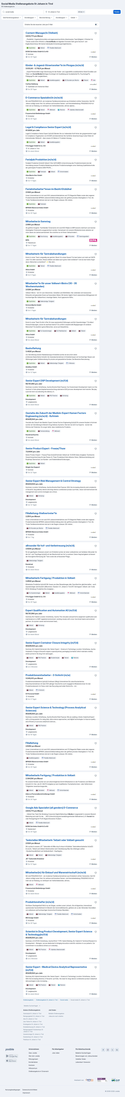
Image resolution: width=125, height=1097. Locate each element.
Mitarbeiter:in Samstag (38, 221)
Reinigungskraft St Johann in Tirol (33, 1016)
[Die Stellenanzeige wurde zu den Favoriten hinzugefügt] (96, 33)
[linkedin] (117, 1050)
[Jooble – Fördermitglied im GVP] (116, 1080)
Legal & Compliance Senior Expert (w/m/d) (48, 127)
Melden (93, 57)
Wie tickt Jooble (34, 1056)
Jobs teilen (55, 1053)
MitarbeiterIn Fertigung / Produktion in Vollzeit (50, 578)
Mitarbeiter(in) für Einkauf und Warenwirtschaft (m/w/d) (56, 872)
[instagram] (108, 1050)
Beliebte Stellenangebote (56, 1013)
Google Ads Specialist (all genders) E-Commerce (52, 807)
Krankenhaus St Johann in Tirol (33, 1037)
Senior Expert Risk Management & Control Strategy (53, 480)
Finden (117, 12)
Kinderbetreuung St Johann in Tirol (34, 1027)
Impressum (26, 1093)
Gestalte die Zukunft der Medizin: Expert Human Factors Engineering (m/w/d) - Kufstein (56, 414)
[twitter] (112, 1050)
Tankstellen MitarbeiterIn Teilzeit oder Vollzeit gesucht (55, 840)
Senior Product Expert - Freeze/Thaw (45, 448)
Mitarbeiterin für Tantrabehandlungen (46, 253)
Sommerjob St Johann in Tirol (32, 1013)
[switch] (96, 24)
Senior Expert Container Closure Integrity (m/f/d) (52, 642)
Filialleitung (32, 743)
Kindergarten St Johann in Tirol (32, 1024)
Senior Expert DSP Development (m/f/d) (47, 380)
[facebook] (103, 1050)
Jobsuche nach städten (56, 1016)
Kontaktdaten (33, 1062)
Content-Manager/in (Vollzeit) (42, 33)
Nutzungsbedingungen (12, 1090)
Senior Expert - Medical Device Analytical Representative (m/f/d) (56, 968)
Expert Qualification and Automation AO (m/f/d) (51, 610)
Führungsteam (33, 1059)
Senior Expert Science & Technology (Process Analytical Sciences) (56, 709)
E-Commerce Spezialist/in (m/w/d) (44, 97)
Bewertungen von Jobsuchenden (86, 1056)
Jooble (117, 1091)
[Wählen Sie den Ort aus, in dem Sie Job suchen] (65, 12)
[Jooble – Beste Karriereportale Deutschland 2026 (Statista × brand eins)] (102, 1080)
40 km (81, 12)
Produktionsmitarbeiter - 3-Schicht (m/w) (48, 675)
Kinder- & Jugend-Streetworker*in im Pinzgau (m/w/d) (55, 65)
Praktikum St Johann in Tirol (32, 1039)
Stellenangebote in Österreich (39, 1071)
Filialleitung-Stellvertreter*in (41, 513)
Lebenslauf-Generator (83, 1062)
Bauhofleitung (33, 348)
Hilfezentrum (33, 1068)
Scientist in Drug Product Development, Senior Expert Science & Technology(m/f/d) (59, 933)
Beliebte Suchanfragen (32, 1006)
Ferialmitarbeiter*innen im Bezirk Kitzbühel (48, 189)
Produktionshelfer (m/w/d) (40, 902)
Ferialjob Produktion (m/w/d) (41, 159)
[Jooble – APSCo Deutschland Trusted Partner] (89, 1080)
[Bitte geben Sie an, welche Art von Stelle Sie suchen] (22, 12)
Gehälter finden (81, 1059)
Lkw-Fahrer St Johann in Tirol (32, 1021)
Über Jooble (33, 1053)
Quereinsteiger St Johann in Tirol (33, 1034)
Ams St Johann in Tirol (30, 1019)
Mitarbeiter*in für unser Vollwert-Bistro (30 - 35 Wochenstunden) (51, 285)
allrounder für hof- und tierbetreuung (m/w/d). (50, 545)
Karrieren (32, 1065)
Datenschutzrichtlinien (29, 1090)
